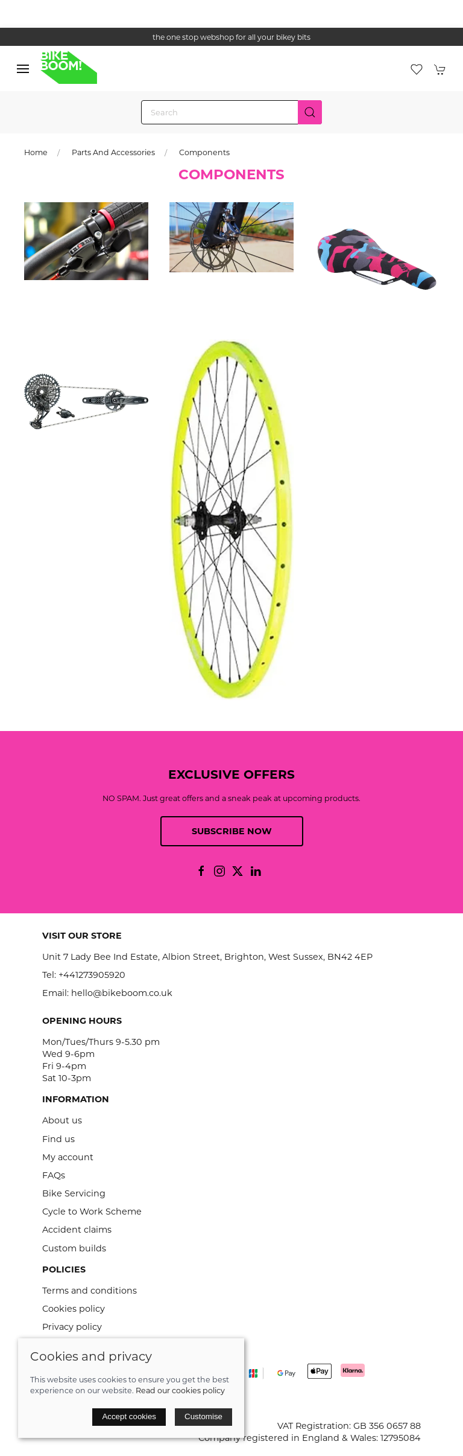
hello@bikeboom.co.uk (121, 993)
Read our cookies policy (180, 1390)
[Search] (231, 112)
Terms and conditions (89, 1290)
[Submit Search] (310, 112)
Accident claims (77, 1229)
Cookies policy (73, 1308)
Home (36, 152)
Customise (203, 1416)
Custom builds (74, 1248)
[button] (23, 69)
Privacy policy (72, 1326)
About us (62, 1120)
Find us (58, 1139)
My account (67, 1157)
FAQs (53, 1175)
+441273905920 (91, 974)
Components (204, 152)
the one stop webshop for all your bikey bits (231, 37)
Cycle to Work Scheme (92, 1211)
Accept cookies (129, 1416)
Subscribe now (232, 831)
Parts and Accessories (113, 152)
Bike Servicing (74, 1193)
